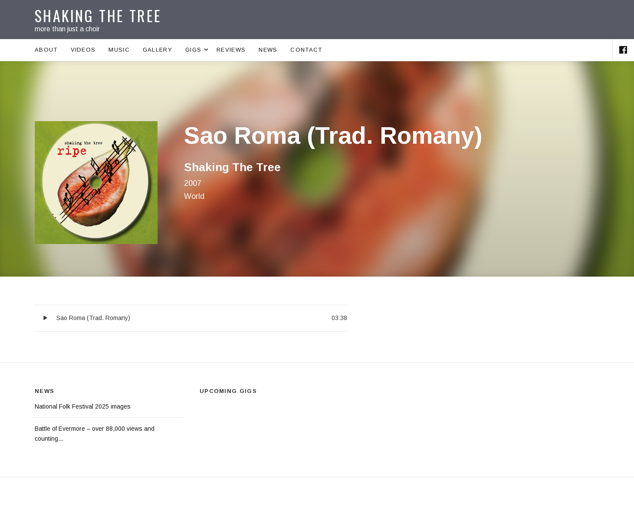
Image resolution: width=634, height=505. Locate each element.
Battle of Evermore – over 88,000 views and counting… (94, 433)
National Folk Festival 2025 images (83, 406)
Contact (306, 49)
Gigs (197, 50)
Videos (83, 49)
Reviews (231, 49)
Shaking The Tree (98, 15)
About (46, 49)
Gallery (157, 49)
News (268, 49)
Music (119, 49)
